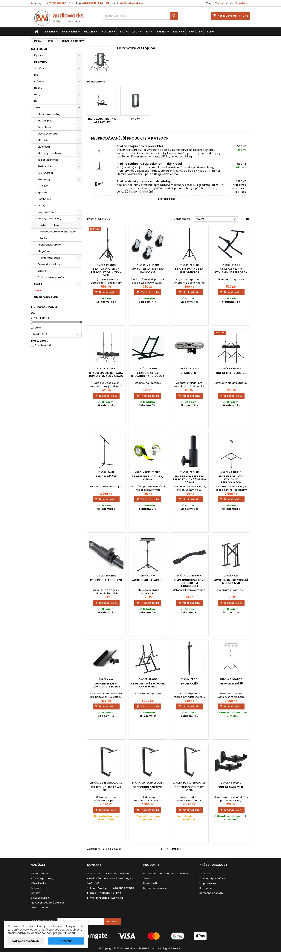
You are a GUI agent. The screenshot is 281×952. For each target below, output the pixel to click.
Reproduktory (46, 212)
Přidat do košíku (106, 292)
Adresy (35, 893)
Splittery (43, 192)
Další (177, 849)
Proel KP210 (189, 683)
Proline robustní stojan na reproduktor (231, 479)
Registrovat (242, 3)
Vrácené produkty (42, 878)
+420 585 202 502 (55, 3)
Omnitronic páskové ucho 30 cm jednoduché (189, 583)
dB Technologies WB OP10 (106, 788)
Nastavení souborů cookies (48, 902)
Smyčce (194, 31)
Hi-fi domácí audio (49, 258)
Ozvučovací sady (48, 133)
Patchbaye (44, 199)
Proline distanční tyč (106, 580)
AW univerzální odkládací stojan (106, 685)
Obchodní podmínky (212, 878)
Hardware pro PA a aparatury (58, 231)
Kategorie (39, 49)
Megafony (44, 251)
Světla (161, 31)
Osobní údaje (39, 873)
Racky (43, 238)
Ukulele (89, 31)
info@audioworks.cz (131, 3)
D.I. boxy (43, 186)
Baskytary (69, 31)
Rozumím (66, 941)
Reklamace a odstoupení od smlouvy (166, 873)
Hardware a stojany (50, 225)
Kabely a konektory (49, 218)
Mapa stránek (207, 883)
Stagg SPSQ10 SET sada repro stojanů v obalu (106, 374)
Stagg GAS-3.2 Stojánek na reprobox (147, 374)
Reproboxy (44, 127)
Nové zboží (150, 883)
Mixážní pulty (45, 120)
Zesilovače (44, 166)
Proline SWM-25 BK (231, 787)
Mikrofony (44, 140)
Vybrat (216, 219)
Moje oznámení (40, 907)
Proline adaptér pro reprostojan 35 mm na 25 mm (189, 479)
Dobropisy (37, 888)
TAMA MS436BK (106, 476)
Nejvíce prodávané (155, 888)
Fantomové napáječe (51, 277)
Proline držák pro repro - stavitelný (144, 181)
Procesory (44, 179)
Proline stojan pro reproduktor (140, 146)
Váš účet (38, 865)
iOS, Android (45, 173)
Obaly (41, 205)
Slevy (211, 31)
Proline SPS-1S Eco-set (231, 373)
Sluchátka (44, 146)
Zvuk (135, 31)
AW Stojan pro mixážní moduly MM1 (231, 581)
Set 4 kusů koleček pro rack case (147, 271)
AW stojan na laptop (147, 580)
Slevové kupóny (40, 898)
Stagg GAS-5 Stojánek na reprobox (148, 685)
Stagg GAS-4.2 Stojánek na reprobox (231, 271)
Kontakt (94, 865)
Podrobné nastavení (25, 941)
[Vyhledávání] (140, 16)
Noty (37, 94)
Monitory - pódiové (49, 153)
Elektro (42, 271)
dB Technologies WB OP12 (148, 788)
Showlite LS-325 (231, 683)
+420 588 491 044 (92, 3)
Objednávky (38, 883)
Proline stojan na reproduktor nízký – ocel (149, 164)
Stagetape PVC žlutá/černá (148, 478)
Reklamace (206, 888)
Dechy (177, 31)
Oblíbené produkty (46, 297)
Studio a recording (49, 114)
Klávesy (107, 31)
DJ (148, 31)
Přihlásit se (221, 3)
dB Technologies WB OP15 (189, 788)
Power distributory (49, 264)
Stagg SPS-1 (189, 373)
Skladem (43, 345)
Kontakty (204, 873)
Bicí (122, 31)
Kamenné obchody (211, 893)
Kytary (50, 31)
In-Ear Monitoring (48, 160)
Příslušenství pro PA (50, 244)
